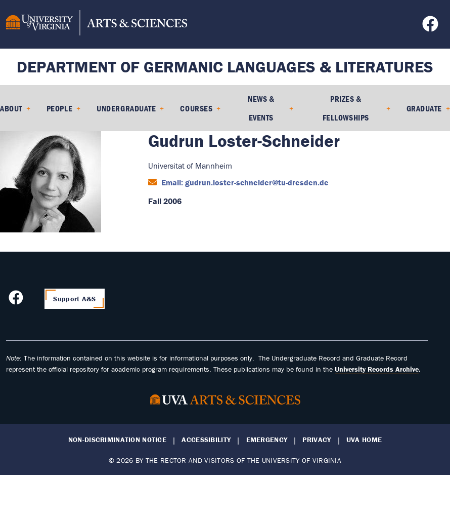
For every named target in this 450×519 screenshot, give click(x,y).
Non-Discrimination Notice (117, 439)
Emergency (267, 439)
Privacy (316, 439)
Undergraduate (126, 108)
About (11, 108)
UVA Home (364, 439)
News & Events (261, 108)
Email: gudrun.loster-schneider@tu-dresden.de (244, 182)
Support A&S (74, 298)
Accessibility (206, 439)
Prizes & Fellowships (346, 108)
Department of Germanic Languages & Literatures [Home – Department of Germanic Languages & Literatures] (225, 66)
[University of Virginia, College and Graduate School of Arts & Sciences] (96, 24)
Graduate (424, 108)
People (59, 108)
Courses (196, 108)
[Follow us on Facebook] (431, 27)
